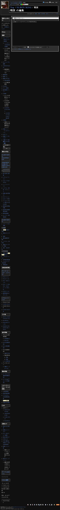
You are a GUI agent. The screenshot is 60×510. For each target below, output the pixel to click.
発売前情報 (6, 213)
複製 (39, 13)
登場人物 (5, 193)
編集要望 (5, 74)
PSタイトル (6, 277)
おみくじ (5, 134)
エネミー (5, 198)
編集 (36, 13)
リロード (16, 1)
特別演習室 (7, 80)
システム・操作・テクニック (6, 189)
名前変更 (43, 13)
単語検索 (15, 3)
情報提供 (5, 264)
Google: (7, 145)
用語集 (4, 206)
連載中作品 (7, 353)
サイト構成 (6, 88)
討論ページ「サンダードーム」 (6, 130)
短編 (7, 359)
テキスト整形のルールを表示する (22, 54)
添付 (57, 13)
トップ (12, 1)
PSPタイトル (6, 291)
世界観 (4, 259)
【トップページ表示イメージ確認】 (6, 39)
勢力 (9, 198)
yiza (13, 507)
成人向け (6, 340)
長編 (7, 357)
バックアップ (52, 13)
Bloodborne (5, 320)
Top (12, 7)
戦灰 (4, 236)
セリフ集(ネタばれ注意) (6, 202)
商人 (6, 254)
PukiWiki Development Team (19, 506)
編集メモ (5, 76)
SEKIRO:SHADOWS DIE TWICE (6, 327)
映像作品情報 (6, 402)
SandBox (5, 86)
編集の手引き (6, 78)
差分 (47, 13)
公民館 (4, 93)
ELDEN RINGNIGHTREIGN (5, 157)
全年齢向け (7, 338)
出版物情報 (6, 391)
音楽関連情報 (6, 393)
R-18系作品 (7, 361)
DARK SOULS (6, 304)
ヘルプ (13, 4)
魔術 (7, 238)
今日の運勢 (5, 480)
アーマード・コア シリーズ (6, 272)
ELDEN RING (24, 7)
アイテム (5, 251)
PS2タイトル (6, 278)
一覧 (11, 3)
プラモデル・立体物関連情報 (6, 397)
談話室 (4, 209)
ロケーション (6, 197)
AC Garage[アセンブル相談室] (6, 381)
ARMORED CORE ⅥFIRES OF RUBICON (5, 165)
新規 (21, 1)
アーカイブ (6, 200)
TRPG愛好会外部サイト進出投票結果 (6, 442)
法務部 (4, 120)
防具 (4, 233)
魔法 (4, 238)
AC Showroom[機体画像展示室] (6, 375)
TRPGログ (5, 439)
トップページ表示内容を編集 (7, 44)
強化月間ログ (6, 437)
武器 (4, 227)
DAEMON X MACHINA (7, 109)
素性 (4, 244)
